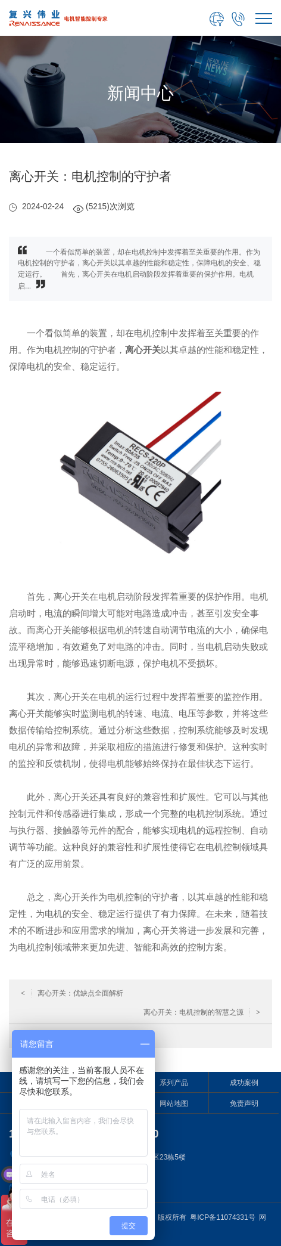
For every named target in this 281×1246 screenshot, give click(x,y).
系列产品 (174, 1082)
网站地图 (174, 1103)
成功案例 (244, 1082)
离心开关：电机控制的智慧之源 (201, 1012)
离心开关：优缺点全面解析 (72, 993)
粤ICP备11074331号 (222, 1217)
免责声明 (244, 1103)
